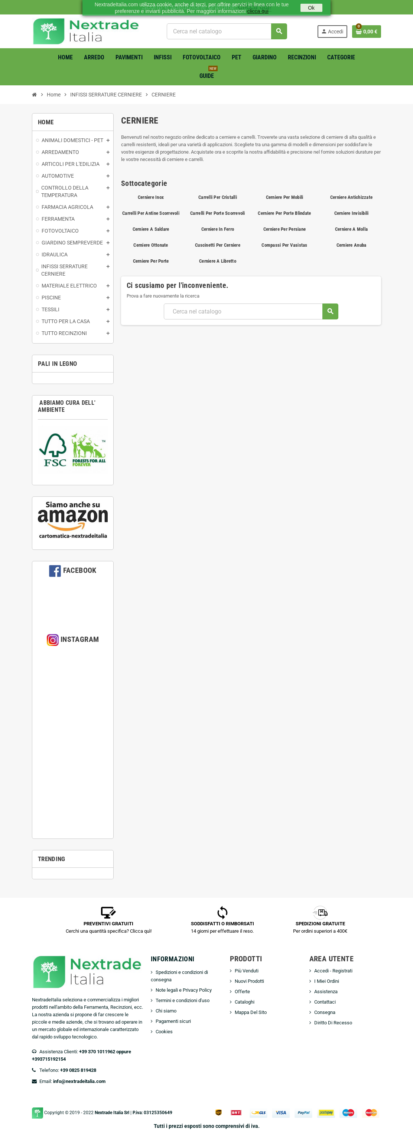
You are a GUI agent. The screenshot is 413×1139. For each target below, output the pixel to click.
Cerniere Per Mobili (284, 197)
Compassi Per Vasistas (284, 245)
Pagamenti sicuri (173, 1021)
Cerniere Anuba (351, 245)
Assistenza (326, 991)
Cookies (164, 1031)
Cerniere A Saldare (151, 229)
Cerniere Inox (151, 197)
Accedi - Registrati (333, 971)
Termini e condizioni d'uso (182, 1000)
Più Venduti (246, 971)
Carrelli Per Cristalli (217, 197)
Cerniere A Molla (351, 229)
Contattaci (325, 1002)
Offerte (242, 991)
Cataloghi (244, 1002)
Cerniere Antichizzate (351, 197)
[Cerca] (227, 31)
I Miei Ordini (326, 981)
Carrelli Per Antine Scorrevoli (150, 213)
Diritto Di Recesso (333, 1022)
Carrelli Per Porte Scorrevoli (217, 213)
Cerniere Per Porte (151, 261)
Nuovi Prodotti (249, 981)
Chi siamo (166, 1011)
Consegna (324, 1012)
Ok (311, 8)
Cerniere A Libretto (217, 261)
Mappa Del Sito (251, 1012)
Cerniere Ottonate (150, 245)
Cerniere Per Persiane (284, 229)
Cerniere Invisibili (351, 213)
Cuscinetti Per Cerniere (217, 245)
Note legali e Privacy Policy (184, 990)
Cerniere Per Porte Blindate (284, 213)
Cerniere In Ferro (217, 229)
